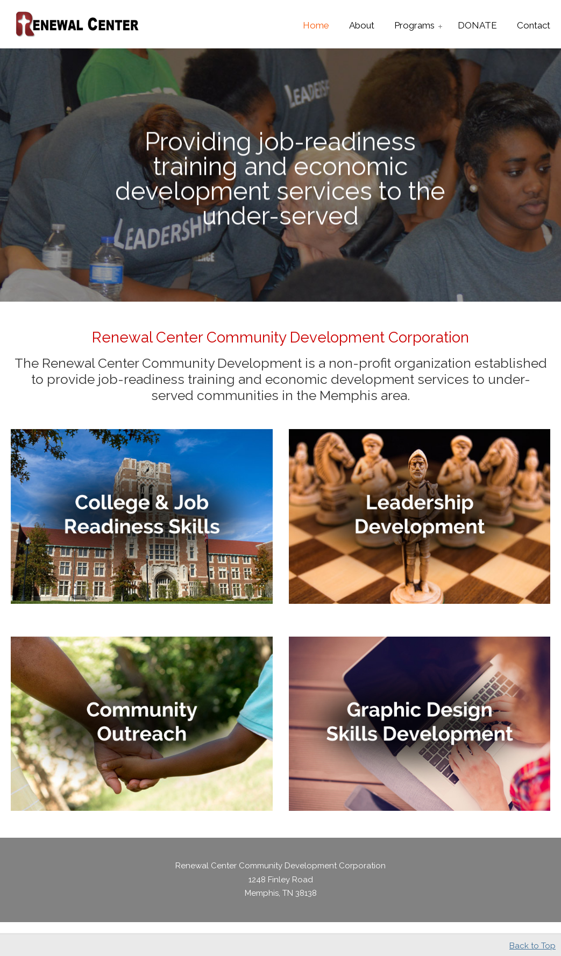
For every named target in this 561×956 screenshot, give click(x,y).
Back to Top (532, 946)
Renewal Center (78, 24)
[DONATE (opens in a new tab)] (477, 25)
